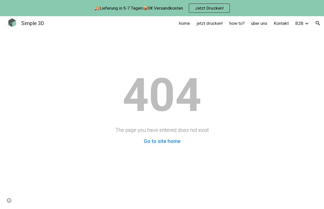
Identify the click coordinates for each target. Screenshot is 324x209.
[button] (318, 23)
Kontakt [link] (281, 23)
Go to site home (162, 141)
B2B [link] (299, 23)
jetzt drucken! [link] (209, 23)
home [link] (184, 23)
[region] (162, 8)
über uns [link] (259, 23)
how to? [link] (237, 23)
